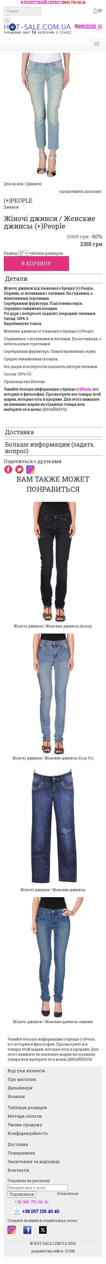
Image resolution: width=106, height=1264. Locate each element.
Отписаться (67, 1193)
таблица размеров (46, 253)
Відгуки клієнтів (26, 1071)
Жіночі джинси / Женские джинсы (53, 889)
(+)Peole (87, 1039)
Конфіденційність (28, 1133)
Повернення (21, 1153)
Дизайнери (20, 1088)
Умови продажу (25, 1125)
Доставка (18, 1144)
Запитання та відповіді (34, 1161)
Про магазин (22, 1079)
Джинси (11, 207)
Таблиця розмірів (27, 1107)
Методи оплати (25, 1116)
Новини (16, 1096)
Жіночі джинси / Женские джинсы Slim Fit (53, 758)
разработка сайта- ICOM (53, 1251)
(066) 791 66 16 (73, 2)
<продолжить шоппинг (80, 191)
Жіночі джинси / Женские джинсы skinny (53, 626)
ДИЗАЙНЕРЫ (54, 409)
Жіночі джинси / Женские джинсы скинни (53, 1021)
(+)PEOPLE (18, 200)
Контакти (18, 1170)
